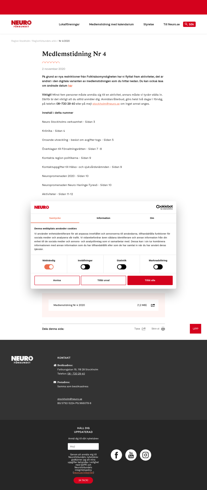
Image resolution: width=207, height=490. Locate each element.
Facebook (116, 455)
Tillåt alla (150, 280)
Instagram (145, 455)
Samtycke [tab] (55, 218)
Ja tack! (83, 480)
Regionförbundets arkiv (44, 41)
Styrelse (148, 24)
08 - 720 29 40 (76, 373)
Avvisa (57, 280)
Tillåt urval (104, 280)
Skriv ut (155, 328)
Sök (189, 24)
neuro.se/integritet (83, 472)
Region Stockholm (20, 41)
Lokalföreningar (69, 24)
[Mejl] (83, 446)
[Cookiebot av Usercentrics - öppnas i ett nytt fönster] (158, 207)
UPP (195, 328)
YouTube (131, 455)
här (70, 85)
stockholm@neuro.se (106, 103)
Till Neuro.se (171, 24)
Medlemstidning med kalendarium (111, 24)
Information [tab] (103, 218)
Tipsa (137, 328)
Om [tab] (152, 218)
